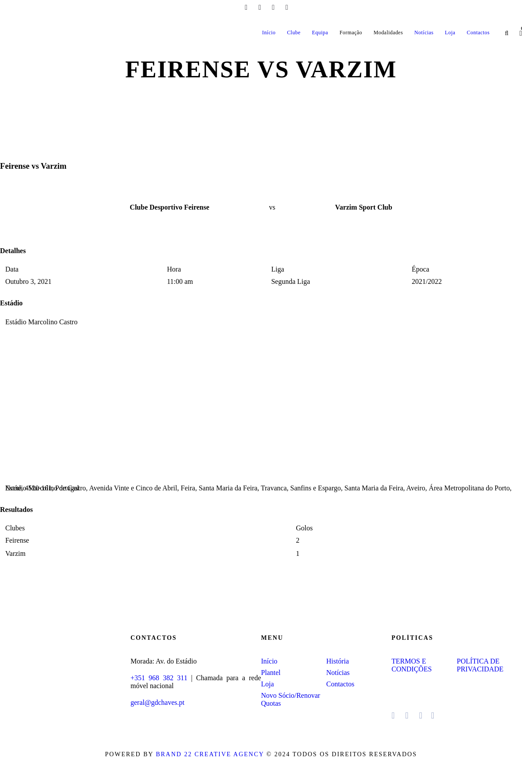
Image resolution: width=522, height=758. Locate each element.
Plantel (270, 672)
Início (269, 32)
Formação (351, 32)
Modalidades (388, 32)
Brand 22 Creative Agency (210, 754)
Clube (294, 32)
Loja (450, 32)
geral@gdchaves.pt (157, 702)
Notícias (424, 32)
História (337, 661)
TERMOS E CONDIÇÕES (412, 665)
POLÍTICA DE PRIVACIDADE (480, 665)
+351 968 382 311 (158, 678)
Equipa (320, 32)
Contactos (478, 32)
